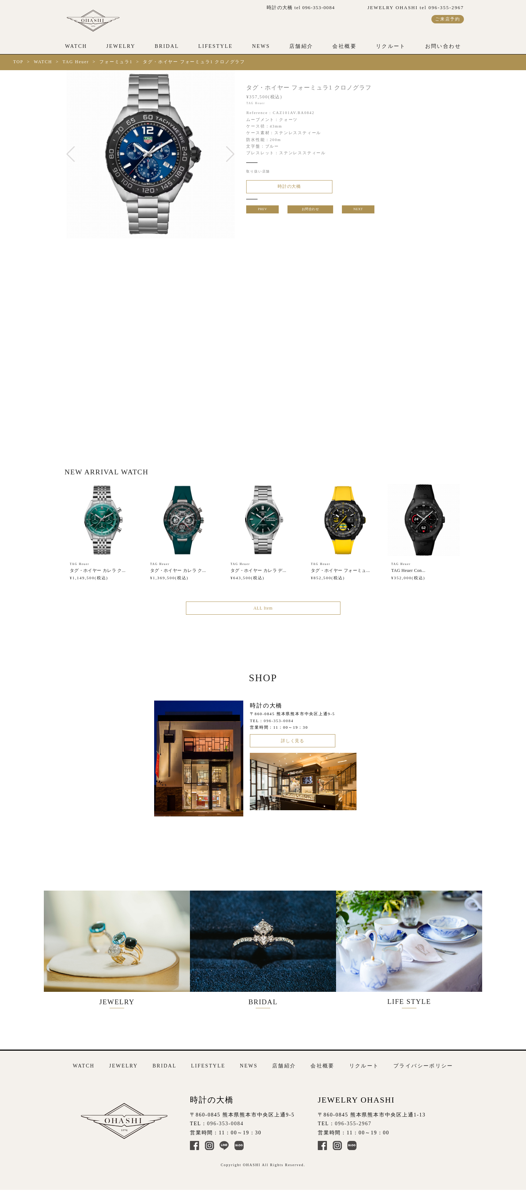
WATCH (76, 46)
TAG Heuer (75, 61)
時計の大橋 (283, 187)
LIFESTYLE (215, 46)
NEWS (261, 46)
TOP (18, 61)
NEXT (359, 212)
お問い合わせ (443, 46)
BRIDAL (167, 46)
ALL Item (263, 611)
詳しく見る (292, 746)
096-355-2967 (353, 1121)
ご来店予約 (447, 19)
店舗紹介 (301, 46)
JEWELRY (121, 46)
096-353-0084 (279, 725)
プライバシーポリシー (423, 1063)
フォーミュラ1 (116, 61)
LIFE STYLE (416, 948)
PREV (261, 212)
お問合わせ (310, 212)
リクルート (391, 46)
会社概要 (344, 46)
